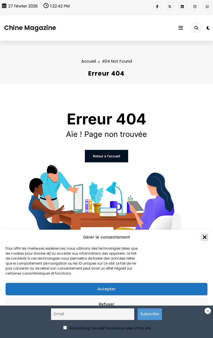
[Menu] (180, 28)
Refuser (107, 304)
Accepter (106, 288)
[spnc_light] (208, 28)
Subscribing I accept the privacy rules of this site (107, 328)
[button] (204, 237)
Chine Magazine (30, 27)
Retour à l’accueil (106, 156)
